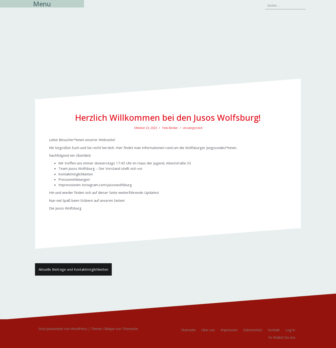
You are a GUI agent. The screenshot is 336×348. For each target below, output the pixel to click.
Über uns (208, 330)
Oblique (109, 329)
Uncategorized (192, 128)
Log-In (290, 330)
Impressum (229, 330)
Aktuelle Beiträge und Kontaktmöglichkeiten (73, 269)
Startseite (188, 330)
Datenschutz (252, 330)
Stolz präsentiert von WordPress (62, 329)
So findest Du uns (281, 337)
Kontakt (274, 330)
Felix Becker (170, 128)
